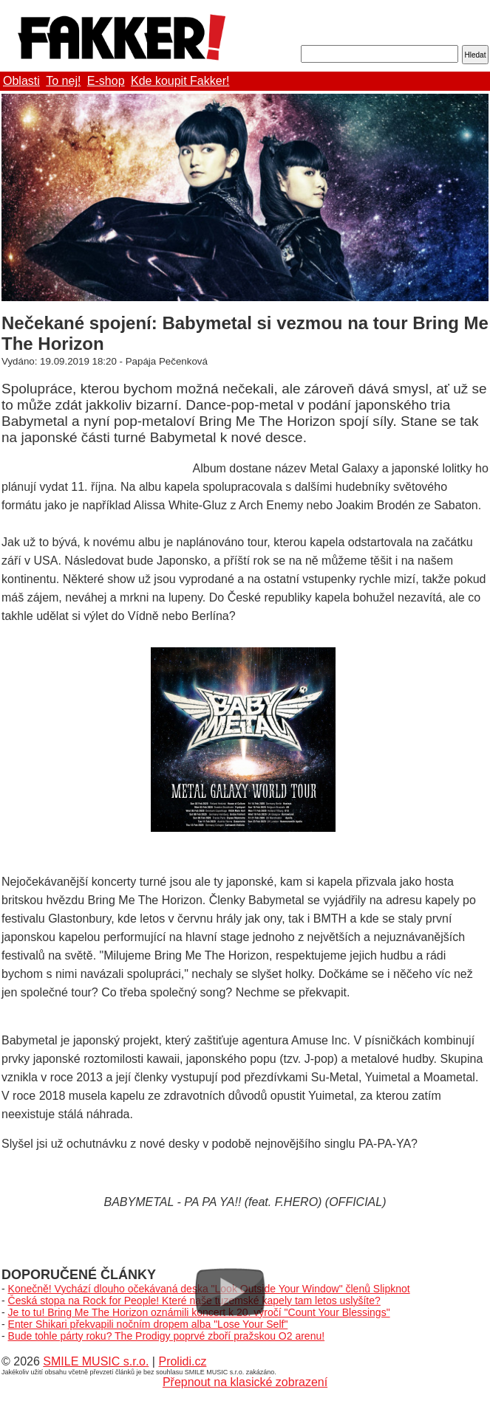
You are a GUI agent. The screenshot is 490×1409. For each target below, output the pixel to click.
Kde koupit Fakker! (180, 81)
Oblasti (21, 81)
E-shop (106, 81)
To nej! (63, 81)
